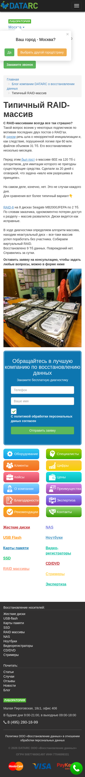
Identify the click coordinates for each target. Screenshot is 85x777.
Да (9, 52)
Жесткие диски (16, 527)
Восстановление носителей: (24, 607)
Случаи (8, 676)
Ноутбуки (54, 537)
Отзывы (9, 681)
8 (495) (22, 722)
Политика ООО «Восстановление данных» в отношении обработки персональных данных (42, 738)
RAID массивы (16, 569)
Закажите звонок (20, 64)
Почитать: (10, 665)
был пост (28, 159)
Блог (6, 690)
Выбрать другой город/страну (42, 52)
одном (11, 137)
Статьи (8, 672)
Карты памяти (16, 548)
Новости (9, 685)
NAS (49, 527)
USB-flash (10, 618)
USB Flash (12, 537)
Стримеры (55, 574)
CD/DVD (53, 563)
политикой (22, 416)
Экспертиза (56, 584)
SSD (7, 558)
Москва (15, 27)
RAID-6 (8, 207)
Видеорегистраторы (18, 646)
